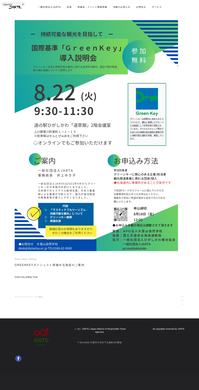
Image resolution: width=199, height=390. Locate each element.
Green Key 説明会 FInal (26, 277)
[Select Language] (13, 4)
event (17, 259)
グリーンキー (20, 297)
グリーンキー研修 (35, 297)
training (32, 259)
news (24, 259)
